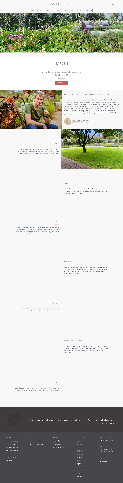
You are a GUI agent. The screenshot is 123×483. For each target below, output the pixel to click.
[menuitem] (32, 10)
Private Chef (56, 441)
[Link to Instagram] (115, 4)
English (79, 441)
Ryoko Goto (33, 441)
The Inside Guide (82, 467)
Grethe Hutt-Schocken (36, 444)
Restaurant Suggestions (60, 447)
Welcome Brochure (82, 476)
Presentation (104, 461)
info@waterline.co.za (106, 440)
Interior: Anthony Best (12, 441)
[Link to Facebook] (110, 4)
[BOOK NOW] (61, 83)
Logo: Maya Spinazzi (12, 444)
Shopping (79, 460)
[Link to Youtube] (113, 4)
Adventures (80, 454)
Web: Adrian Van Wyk (12, 447)
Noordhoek (80, 457)
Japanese (79, 444)
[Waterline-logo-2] (62, 4)
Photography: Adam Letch (13, 450)
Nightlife (79, 464)
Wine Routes (57, 444)
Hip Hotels (9, 460)
